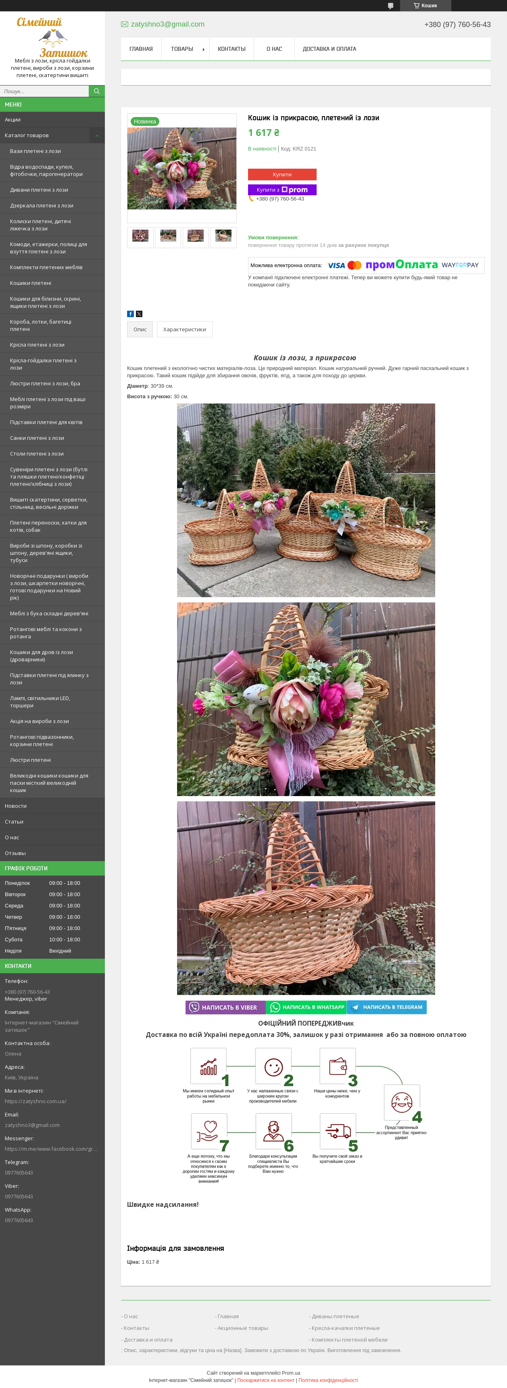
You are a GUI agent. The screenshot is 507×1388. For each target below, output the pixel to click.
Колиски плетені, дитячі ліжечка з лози (40, 224)
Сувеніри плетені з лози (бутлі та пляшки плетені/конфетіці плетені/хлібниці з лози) (49, 476)
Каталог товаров (27, 135)
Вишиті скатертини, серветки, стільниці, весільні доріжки (49, 503)
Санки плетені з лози (37, 437)
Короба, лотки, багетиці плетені (40, 325)
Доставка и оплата (329, 49)
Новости (16, 805)
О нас (12, 837)
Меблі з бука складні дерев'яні (49, 613)
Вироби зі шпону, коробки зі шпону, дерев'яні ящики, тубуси (46, 553)
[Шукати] (97, 91)
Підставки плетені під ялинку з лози (49, 678)
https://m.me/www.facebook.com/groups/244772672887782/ (52, 1148)
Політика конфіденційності (328, 1380)
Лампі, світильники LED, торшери (40, 701)
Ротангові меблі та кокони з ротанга (46, 632)
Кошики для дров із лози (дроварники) (41, 655)
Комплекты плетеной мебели (350, 1339)
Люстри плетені (30, 759)
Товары (182, 49)
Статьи (14, 821)
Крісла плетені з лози (37, 344)
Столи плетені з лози (37, 453)
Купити (282, 174)
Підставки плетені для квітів (46, 422)
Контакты (232, 49)
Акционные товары (243, 1328)
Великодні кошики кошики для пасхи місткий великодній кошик (49, 783)
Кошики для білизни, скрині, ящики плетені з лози (45, 302)
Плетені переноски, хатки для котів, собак (48, 526)
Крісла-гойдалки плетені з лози (43, 364)
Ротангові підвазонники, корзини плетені (42, 740)
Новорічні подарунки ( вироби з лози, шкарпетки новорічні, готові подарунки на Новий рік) (49, 586)
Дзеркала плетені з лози (41, 205)
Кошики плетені (30, 282)
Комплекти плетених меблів (46, 267)
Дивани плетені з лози (39, 189)
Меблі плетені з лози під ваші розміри (48, 402)
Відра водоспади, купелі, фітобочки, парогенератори (46, 170)
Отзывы (15, 853)
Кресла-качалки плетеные (346, 1328)
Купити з (282, 190)
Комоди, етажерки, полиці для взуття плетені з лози (48, 247)
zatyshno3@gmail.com (32, 1125)
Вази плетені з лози (35, 151)
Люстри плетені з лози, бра (45, 383)
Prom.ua (291, 1373)
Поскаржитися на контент (265, 1380)
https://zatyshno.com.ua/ (36, 1101)
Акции (13, 119)
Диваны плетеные (335, 1316)
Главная (141, 49)
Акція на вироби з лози (39, 721)
